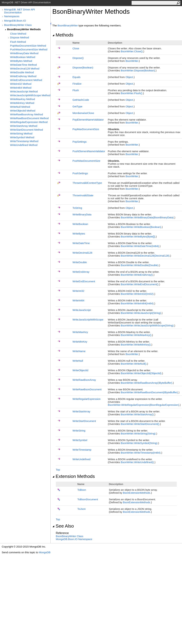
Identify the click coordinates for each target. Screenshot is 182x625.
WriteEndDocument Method (26, 80)
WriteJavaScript (81, 310)
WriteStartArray (81, 411)
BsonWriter (132, 60)
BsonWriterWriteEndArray (137, 274)
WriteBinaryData (81, 214)
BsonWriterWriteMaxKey (136, 335)
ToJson (81, 508)
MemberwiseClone (83, 113)
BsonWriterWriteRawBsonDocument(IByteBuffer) (149, 392)
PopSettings (79, 141)
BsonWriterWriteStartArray (137, 414)
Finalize (77, 83)
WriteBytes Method (21, 60)
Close (75, 48)
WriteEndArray (80, 271)
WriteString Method (21, 133)
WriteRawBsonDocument (87, 389)
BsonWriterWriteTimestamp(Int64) (141, 452)
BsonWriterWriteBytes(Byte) (138, 236)
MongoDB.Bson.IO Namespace (74, 539)
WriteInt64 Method (20, 87)
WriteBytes (78, 233)
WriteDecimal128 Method (24, 68)
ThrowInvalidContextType (87, 182)
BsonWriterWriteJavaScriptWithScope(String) (147, 325)
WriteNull (77, 360)
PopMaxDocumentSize (85, 129)
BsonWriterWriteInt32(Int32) (137, 293)
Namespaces (11, 16)
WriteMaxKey (80, 332)
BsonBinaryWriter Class (18, 24)
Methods (62, 35)
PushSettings (80, 173)
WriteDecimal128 (82, 252)
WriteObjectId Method (22, 110)
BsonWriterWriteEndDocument (140, 284)
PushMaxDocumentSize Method (28, 49)
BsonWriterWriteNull (134, 363)
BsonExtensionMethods (136, 492)
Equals (76, 77)
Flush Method (18, 41)
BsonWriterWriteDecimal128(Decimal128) (145, 255)
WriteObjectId (80, 370)
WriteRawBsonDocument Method (29, 118)
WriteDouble (79, 262)
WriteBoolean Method (22, 57)
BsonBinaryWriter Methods (24, 29)
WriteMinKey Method (22, 102)
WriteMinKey (79, 341)
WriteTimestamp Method (24, 141)
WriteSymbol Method (22, 137)
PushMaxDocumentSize (86, 160)
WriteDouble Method (22, 72)
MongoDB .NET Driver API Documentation (19, 11)
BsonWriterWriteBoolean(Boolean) (141, 226)
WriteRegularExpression (86, 398)
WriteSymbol (79, 440)
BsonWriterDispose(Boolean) (138, 70)
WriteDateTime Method (23, 64)
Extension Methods (73, 476)
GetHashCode (80, 99)
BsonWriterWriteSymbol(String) (139, 443)
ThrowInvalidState (82, 195)
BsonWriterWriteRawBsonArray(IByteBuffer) (146, 382)
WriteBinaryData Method (24, 53)
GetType (77, 106)
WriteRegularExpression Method (29, 122)
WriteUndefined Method (23, 144)
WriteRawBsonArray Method (26, 114)
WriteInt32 (78, 290)
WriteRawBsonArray (84, 379)
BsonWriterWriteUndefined (137, 462)
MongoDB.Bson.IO (15, 20)
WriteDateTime (81, 243)
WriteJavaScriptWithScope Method (30, 95)
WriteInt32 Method (20, 83)
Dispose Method (19, 37)
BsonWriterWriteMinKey (136, 344)
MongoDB (44, 552)
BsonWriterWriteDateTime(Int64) (140, 246)
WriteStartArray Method (23, 125)
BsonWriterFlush (131, 93)
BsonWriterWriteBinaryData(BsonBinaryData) (147, 217)
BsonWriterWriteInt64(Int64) (137, 303)
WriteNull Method (20, 106)
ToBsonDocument (87, 499)
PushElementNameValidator (88, 151)
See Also (63, 526)
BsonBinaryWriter (68, 25)
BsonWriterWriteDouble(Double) (140, 265)
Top (58, 469)
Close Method (18, 33)
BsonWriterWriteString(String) (138, 433)
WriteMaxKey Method (22, 99)
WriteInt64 (78, 300)
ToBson (81, 489)
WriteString (78, 430)
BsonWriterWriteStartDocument (140, 423)
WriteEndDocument (83, 281)
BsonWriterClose (132, 51)
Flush (75, 90)
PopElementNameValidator (88, 119)
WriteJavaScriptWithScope (87, 319)
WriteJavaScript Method (24, 91)
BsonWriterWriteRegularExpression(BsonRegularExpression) (143, 404)
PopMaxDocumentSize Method (28, 45)
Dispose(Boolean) (82, 67)
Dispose (78, 57)
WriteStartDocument (84, 421)
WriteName (79, 351)
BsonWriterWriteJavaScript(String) (141, 312)
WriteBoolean (80, 224)
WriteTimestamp (81, 449)
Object (129, 77)
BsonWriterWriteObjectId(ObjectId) (141, 373)
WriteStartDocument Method (26, 129)
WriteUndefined (81, 459)
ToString (77, 207)
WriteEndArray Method (23, 76)
